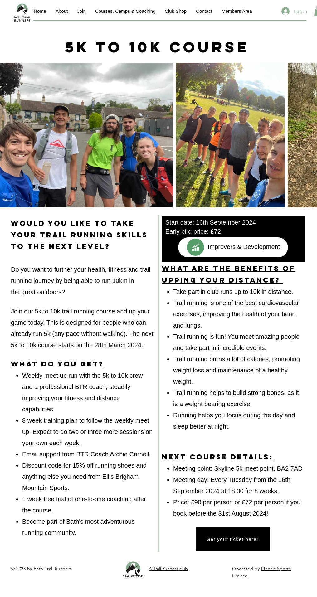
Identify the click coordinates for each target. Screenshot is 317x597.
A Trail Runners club (168, 568)
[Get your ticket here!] (233, 539)
